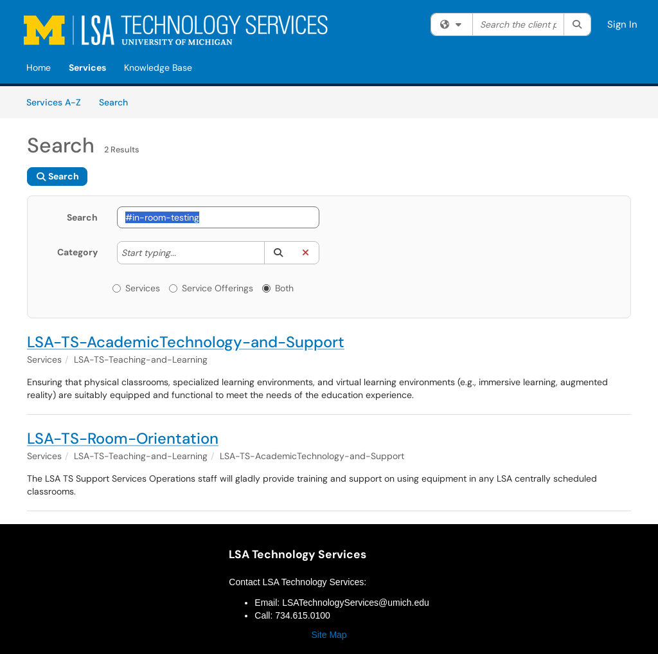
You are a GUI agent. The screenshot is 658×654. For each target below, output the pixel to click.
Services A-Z (53, 102)
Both (278, 288)
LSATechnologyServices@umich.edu (355, 602)
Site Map (328, 635)
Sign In (622, 24)
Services (87, 67)
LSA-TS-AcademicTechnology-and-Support (185, 342)
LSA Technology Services (297, 554)
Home (38, 67)
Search (118, 101)
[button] (278, 253)
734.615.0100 (302, 615)
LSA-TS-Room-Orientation (122, 438)
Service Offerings (211, 288)
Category (77, 252)
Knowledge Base (158, 67)
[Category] (182, 253)
